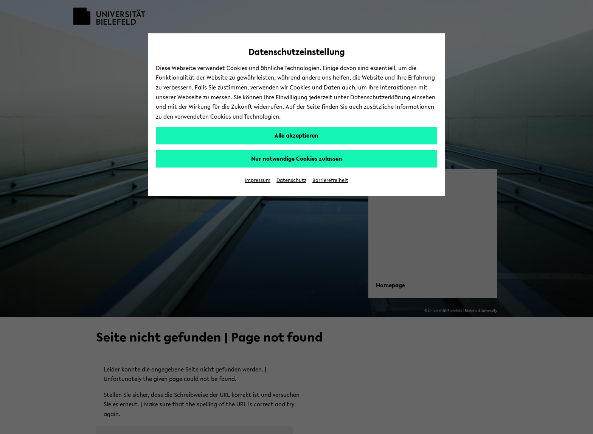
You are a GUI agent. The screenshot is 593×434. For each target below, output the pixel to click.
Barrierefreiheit (330, 180)
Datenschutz (291, 180)
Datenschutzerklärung (380, 97)
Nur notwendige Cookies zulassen (296, 158)
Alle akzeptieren (296, 135)
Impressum (257, 180)
